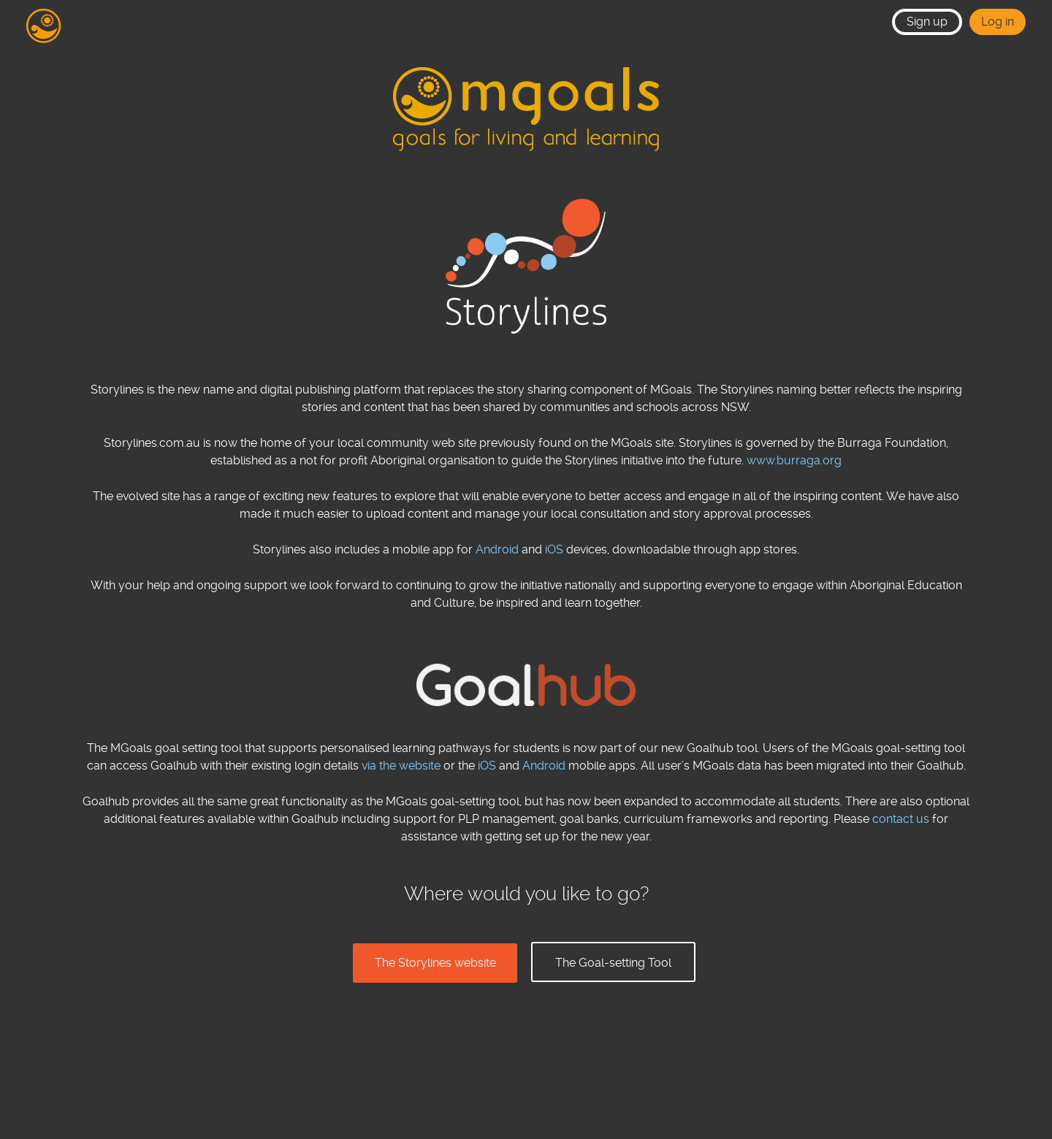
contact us (900, 819)
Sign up (927, 21)
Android (497, 549)
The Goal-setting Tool (613, 963)
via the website (401, 765)
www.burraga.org (794, 460)
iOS (554, 549)
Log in (997, 21)
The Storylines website (435, 963)
